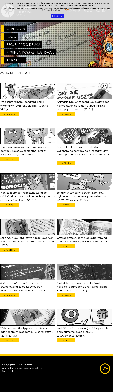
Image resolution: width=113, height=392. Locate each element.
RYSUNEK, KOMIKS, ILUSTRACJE (30, 52)
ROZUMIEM (57, 16)
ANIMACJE (15, 60)
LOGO (11, 36)
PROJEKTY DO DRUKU (23, 44)
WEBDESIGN (15, 29)
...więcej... (9, 114)
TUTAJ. (68, 10)
